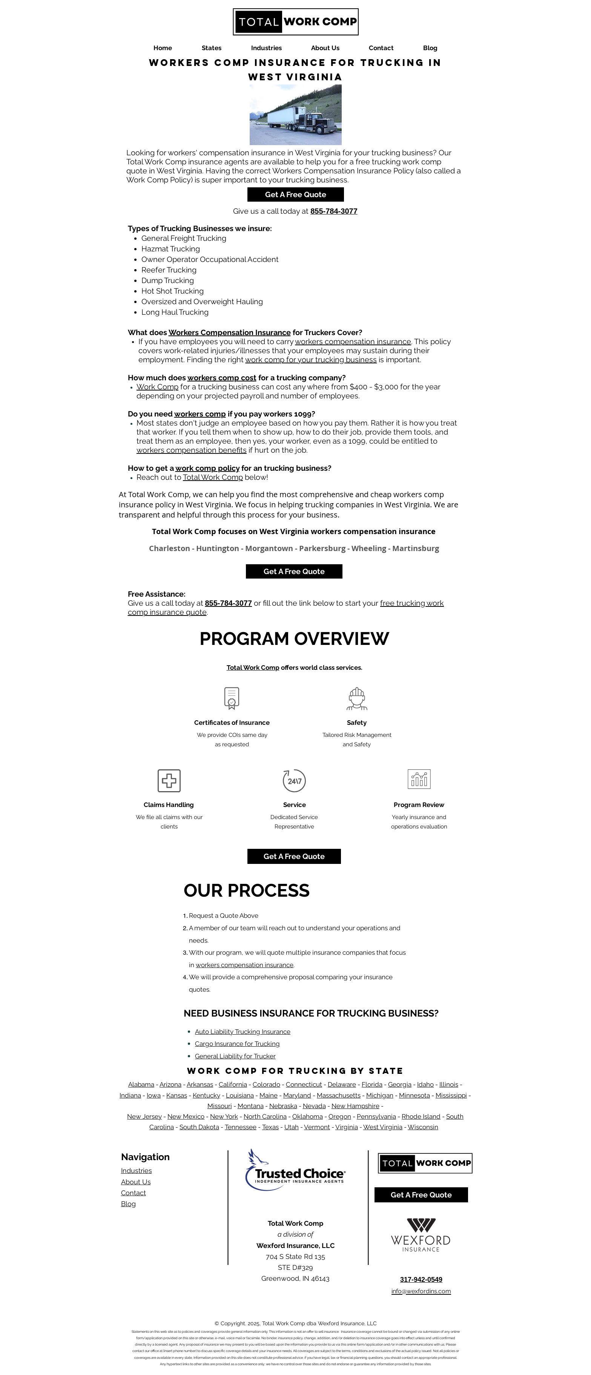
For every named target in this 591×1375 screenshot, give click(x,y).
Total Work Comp (213, 477)
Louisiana (240, 1095)
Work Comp (157, 386)
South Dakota (199, 1127)
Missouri (219, 1106)
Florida (372, 1084)
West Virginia (382, 1127)
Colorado (266, 1084)
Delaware (342, 1084)
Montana (251, 1106)
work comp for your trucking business (311, 359)
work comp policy (207, 468)
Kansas (176, 1095)
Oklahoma (307, 1116)
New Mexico (185, 1116)
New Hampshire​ (355, 1106)
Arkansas (200, 1084)
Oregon (340, 1116)
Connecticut (304, 1084)
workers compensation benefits (192, 450)
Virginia (346, 1127)
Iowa (154, 1095)
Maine (268, 1095)
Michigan (379, 1095)
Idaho (425, 1084)
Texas (270, 1127)
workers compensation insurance (353, 341)
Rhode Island (421, 1116)
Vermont (317, 1127)
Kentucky (206, 1095)
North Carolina (265, 1116)
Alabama (141, 1084)
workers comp (200, 413)
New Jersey (144, 1116)
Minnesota (414, 1095)
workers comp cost (221, 377)
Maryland (297, 1095)
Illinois (448, 1084)
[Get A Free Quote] (295, 194)
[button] (211, 48)
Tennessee (240, 1127)
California (233, 1084)
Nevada (314, 1106)
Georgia (399, 1084)
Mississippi (451, 1095)
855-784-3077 (228, 603)
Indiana (130, 1095)
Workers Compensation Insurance (230, 332)
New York (224, 1116)
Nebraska (283, 1106)
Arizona (170, 1084)
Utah (291, 1127)
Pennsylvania (376, 1116)
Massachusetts (339, 1095)
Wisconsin (423, 1127)
